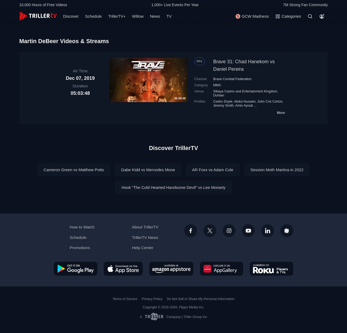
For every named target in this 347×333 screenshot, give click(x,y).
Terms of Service (125, 299)
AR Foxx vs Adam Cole (212, 169)
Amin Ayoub (244, 105)
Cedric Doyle (222, 101)
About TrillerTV (145, 227)
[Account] (322, 16)
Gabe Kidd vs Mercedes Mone (148, 169)
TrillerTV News (145, 237)
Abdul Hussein (245, 101)
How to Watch (82, 227)
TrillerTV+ (117, 16)
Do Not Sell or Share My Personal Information (200, 299)
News (155, 16)
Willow (138, 16)
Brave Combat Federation (232, 79)
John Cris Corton (270, 101)
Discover (71, 16)
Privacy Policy (152, 299)
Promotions (80, 247)
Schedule (93, 16)
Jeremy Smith (223, 105)
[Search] (310, 16)
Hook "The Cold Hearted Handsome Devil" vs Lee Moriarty (173, 187)
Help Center (142, 247)
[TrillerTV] (38, 16)
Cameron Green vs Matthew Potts (74, 169)
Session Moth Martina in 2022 (276, 169)
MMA (217, 85)
